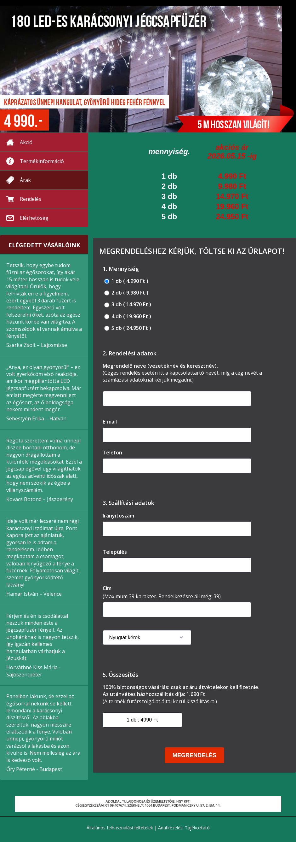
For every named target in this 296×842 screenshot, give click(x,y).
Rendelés (30, 199)
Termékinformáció (42, 161)
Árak (25, 180)
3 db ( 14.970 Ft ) (127, 304)
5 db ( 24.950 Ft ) (127, 328)
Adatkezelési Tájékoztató (184, 828)
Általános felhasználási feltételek (120, 828)
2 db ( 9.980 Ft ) (126, 292)
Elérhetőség (34, 217)
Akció (26, 142)
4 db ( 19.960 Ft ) (127, 316)
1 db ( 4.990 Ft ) (126, 281)
